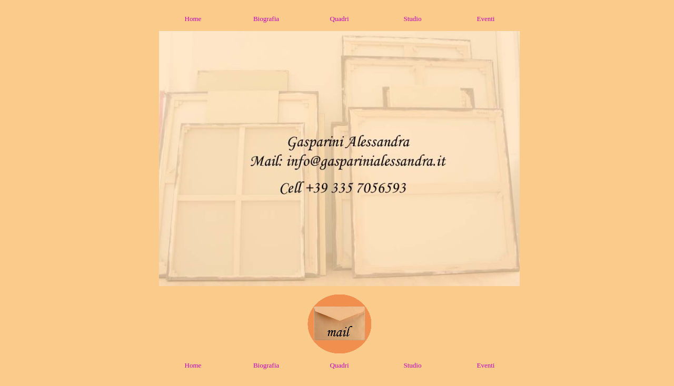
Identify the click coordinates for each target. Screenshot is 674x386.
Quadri (339, 19)
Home (193, 19)
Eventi (486, 19)
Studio (413, 19)
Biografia (266, 19)
